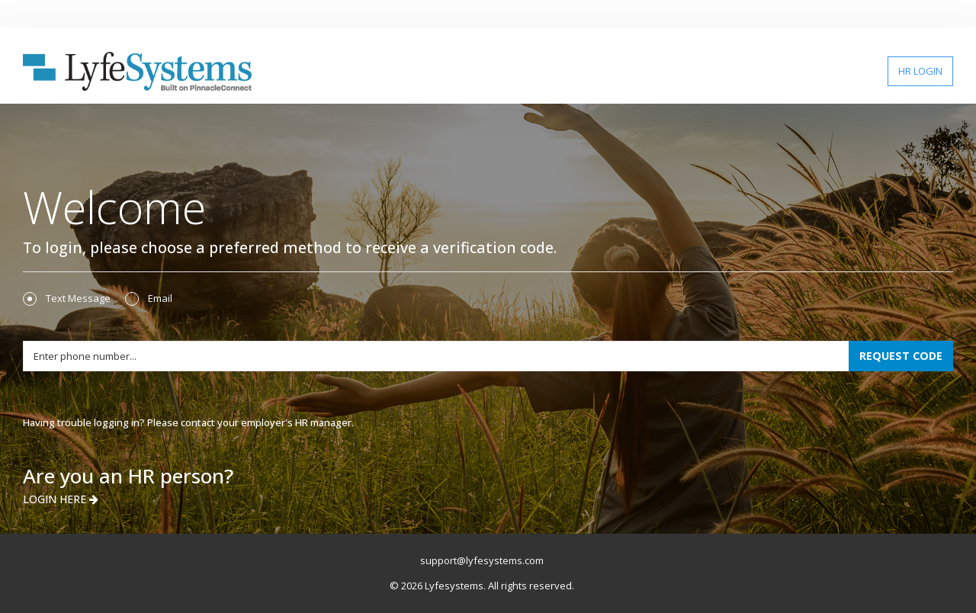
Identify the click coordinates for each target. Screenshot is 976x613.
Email (148, 298)
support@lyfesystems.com (482, 560)
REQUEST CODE (900, 355)
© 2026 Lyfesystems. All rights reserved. (482, 585)
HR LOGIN (920, 71)
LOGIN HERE (60, 499)
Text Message (67, 298)
